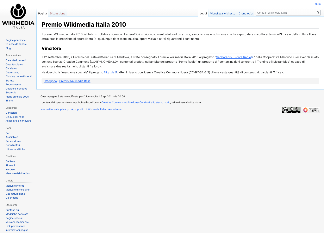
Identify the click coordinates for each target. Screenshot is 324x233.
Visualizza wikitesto (222, 13)
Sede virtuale (13, 141)
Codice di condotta (16, 88)
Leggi (203, 13)
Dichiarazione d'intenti (19, 76)
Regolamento (13, 84)
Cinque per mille (15, 116)
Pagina (42, 13)
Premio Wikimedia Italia (75, 81)
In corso (10, 169)
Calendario (12, 197)
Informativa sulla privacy (54, 109)
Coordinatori (13, 145)
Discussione (58, 13)
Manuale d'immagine (18, 189)
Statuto (10, 80)
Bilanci (9, 100)
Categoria (50, 81)
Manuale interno (15, 185)
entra (318, 3)
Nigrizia (109, 72)
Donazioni (11, 112)
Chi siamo (11, 68)
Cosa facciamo (14, 64)
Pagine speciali (14, 218)
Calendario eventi (16, 60)
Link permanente (15, 226)
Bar (8, 133)
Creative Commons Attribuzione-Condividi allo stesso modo (135, 102)
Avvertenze (115, 109)
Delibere (10, 161)
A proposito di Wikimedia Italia (88, 109)
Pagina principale (16, 40)
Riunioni (10, 165)
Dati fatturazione (15, 193)
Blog (8, 48)
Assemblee (12, 137)
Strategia (11, 92)
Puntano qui (12, 210)
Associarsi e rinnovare (18, 120)
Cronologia (246, 13)
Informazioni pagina (17, 230)
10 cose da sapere (16, 44)
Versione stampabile (17, 222)
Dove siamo (12, 72)
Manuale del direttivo (18, 173)
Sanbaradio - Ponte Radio (233, 57)
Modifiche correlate (17, 213)
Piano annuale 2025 (17, 96)
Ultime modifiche (15, 149)
